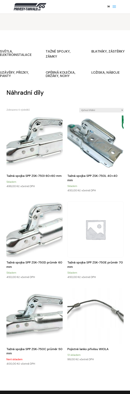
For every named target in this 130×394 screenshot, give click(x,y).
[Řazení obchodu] (101, 110)
